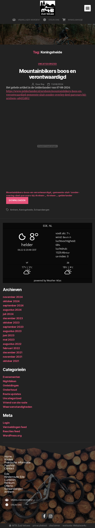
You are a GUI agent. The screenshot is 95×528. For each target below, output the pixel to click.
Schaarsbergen (41, 209)
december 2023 (13, 318)
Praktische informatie (17, 462)
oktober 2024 (11, 301)
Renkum (9, 482)
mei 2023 (9, 339)
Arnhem (14, 209)
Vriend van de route (15, 402)
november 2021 (12, 356)
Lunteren (9, 479)
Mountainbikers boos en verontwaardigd (47, 74)
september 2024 (13, 305)
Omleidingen (11, 385)
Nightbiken (9, 381)
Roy (43, 84)
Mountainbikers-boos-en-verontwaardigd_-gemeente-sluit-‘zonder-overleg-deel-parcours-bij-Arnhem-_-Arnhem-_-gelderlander (42, 194)
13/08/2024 (57, 84)
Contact (9, 468)
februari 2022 (11, 348)
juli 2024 (8, 314)
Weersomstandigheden (17, 406)
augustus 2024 (12, 309)
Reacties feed (11, 431)
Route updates (12, 394)
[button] (87, 8)
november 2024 (13, 296)
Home (8, 456)
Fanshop (9, 465)
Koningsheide (26, 209)
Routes (8, 459)
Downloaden (17, 200)
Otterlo (8, 485)
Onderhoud (10, 389)
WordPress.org (12, 435)
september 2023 (13, 326)
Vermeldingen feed (15, 427)
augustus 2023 (12, 331)
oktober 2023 (11, 322)
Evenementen (11, 376)
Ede (6, 473)
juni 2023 (8, 335)
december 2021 (12, 352)
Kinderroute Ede (14, 476)
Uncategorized (47, 64)
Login (6, 422)
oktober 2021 (11, 360)
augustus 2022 (12, 343)
